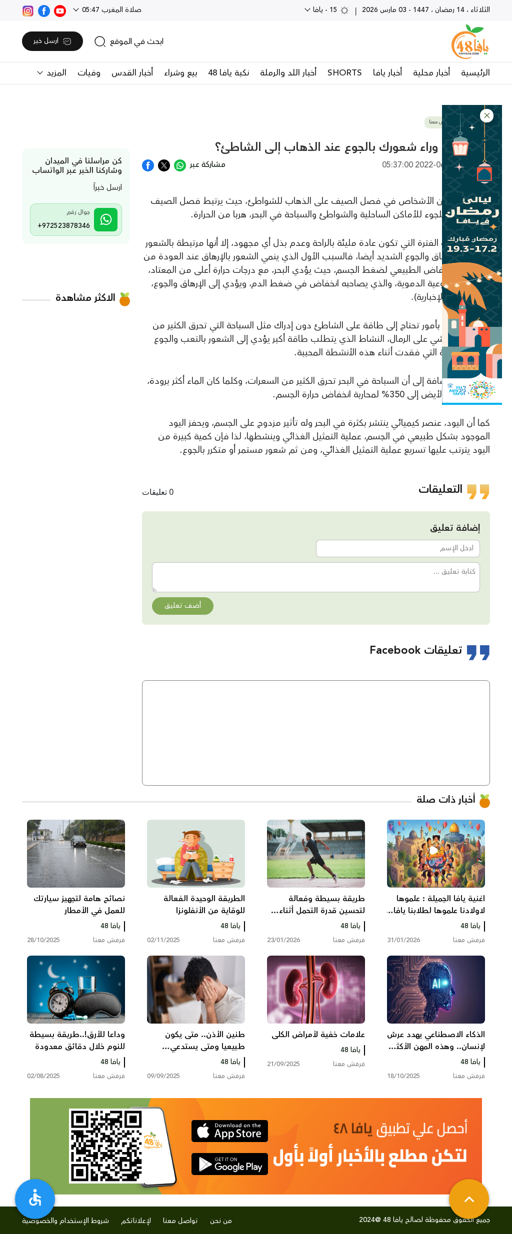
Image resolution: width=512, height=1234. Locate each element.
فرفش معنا (440, 122)
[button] (487, 115)
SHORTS (345, 72)
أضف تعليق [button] (182, 605)
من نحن (221, 1221)
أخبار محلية (431, 72)
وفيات (89, 72)
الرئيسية (475, 72)
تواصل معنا (180, 1221)
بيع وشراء (180, 72)
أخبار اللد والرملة (288, 72)
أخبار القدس (132, 72)
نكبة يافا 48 (228, 72)
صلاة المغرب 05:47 (111, 9)
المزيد (55, 72)
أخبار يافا (387, 72)
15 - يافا (330, 9)
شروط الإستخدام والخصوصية (65, 1221)
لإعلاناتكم (136, 1221)
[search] (128, 41)
